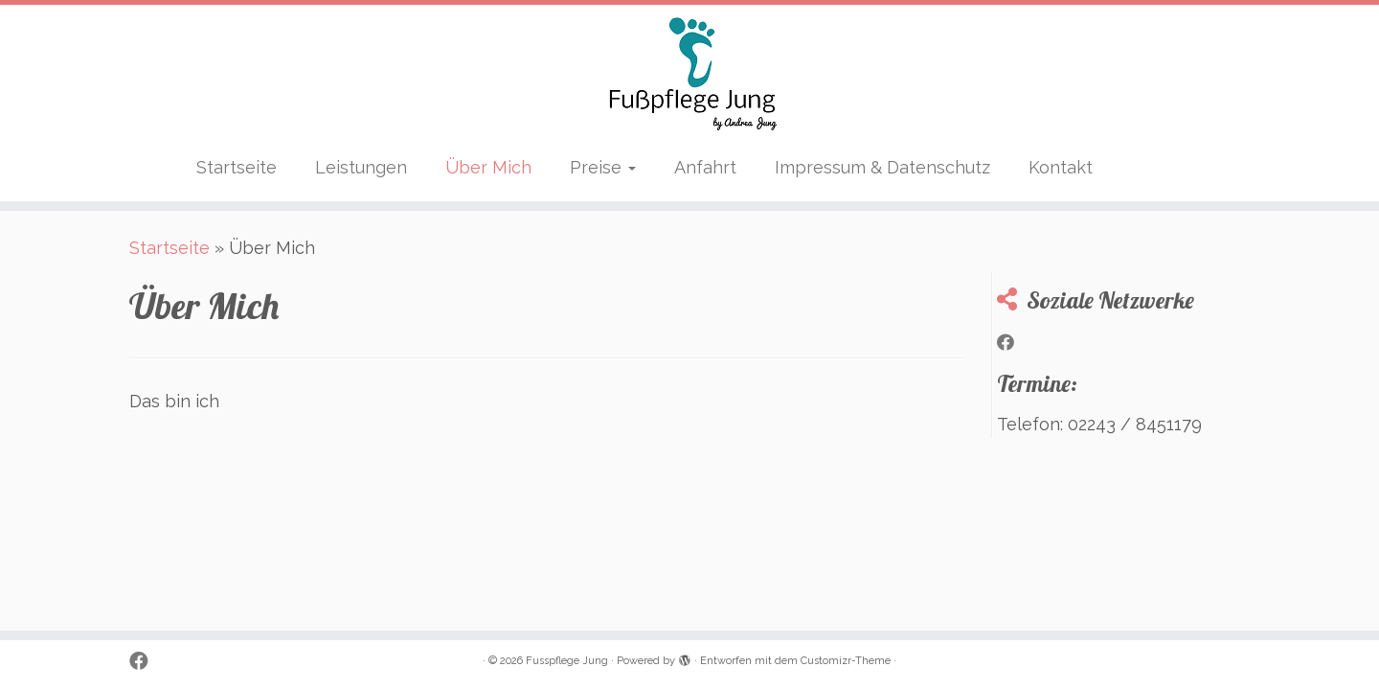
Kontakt (1061, 167)
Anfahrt (705, 167)
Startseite (236, 167)
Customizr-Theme (846, 661)
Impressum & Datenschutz (882, 167)
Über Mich (488, 167)
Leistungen (361, 167)
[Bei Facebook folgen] (1012, 343)
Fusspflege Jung (567, 661)
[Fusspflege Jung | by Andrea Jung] (689, 74)
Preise (603, 167)
